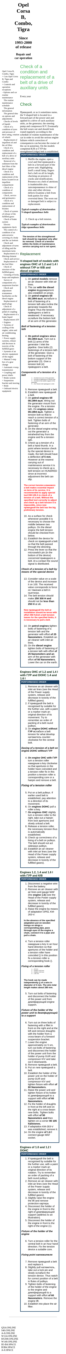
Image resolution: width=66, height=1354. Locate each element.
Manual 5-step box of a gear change (9, 362)
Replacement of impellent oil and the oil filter (9, 142)
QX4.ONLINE (8, 1327)
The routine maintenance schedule (8, 103)
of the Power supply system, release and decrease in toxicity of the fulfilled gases (42, 696)
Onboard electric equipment (10, 389)
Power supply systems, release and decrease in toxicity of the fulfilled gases (9, 343)
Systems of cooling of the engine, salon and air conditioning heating (9, 330)
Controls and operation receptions (8, 87)
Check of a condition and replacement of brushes (8, 204)
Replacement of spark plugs (9, 302)
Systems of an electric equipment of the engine (10, 354)
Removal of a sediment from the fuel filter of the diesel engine (10, 165)
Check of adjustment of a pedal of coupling (9, 309)
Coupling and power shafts (8, 373)
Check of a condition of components (7, 190)
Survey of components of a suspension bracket (10, 282)
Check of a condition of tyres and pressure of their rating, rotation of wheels (10, 131)
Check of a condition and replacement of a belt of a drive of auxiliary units (9, 153)
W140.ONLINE (9, 1341)
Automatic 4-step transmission (10, 368)
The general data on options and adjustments (10, 116)
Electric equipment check (9, 225)
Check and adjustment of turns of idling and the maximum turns (10, 247)
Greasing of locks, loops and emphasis (10, 276)
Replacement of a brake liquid (10, 315)
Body (6, 385)
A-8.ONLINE (8, 1333)
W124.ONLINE (9, 1336)
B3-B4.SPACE (8, 1344)
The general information (8, 109)
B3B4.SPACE (8, 1347)
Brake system (9, 378)
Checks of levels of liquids (10, 122)
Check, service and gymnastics (9, 196)
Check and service (11, 259)
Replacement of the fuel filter (9, 262)
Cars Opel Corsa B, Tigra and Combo (10, 79)
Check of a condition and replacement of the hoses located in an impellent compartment (10, 178)
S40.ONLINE (8, 1330)
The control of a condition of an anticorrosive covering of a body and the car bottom (10, 235)
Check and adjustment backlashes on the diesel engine (9, 293)
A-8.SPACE (7, 1350)
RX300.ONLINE (9, 1338)
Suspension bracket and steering (10, 381)
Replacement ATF (11, 319)
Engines (7, 322)
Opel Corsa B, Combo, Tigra (8, 72)
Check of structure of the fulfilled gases (8, 269)
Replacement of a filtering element (10, 254)
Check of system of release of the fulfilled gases (10, 214)
